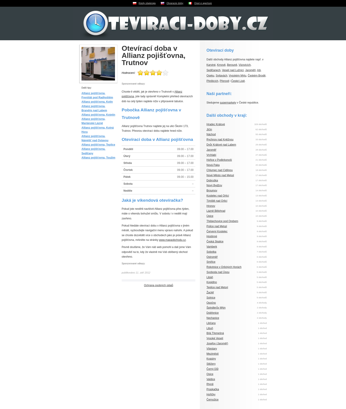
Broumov (211, 190)
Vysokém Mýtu (237, 75)
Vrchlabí (211, 155)
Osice (209, 374)
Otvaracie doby (175, 3)
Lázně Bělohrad (215, 210)
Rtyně (209, 384)
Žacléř (210, 292)
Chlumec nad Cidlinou (219, 170)
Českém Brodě (256, 75)
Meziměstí (212, 353)
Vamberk (211, 246)
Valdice (210, 379)
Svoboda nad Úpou (217, 272)
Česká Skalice (214, 241)
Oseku (210, 75)
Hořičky (210, 394)
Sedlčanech (213, 70)
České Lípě (238, 81)
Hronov (210, 206)
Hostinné (211, 236)
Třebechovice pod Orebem (222, 221)
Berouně (232, 64)
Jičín (209, 129)
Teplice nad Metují (217, 287)
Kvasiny (211, 358)
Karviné (211, 64)
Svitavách (221, 75)
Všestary (211, 348)
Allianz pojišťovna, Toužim (98, 157)
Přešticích (212, 81)
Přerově (224, 81)
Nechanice (212, 318)
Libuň (209, 328)
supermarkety (228, 102)
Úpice (209, 216)
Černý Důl (212, 369)
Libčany (211, 323)
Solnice (210, 297)
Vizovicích (245, 64)
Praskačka (212, 389)
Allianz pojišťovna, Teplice (98, 144)
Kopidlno (211, 282)
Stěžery (211, 363)
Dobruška (212, 180)
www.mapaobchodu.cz (172, 240)
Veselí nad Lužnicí (233, 70)
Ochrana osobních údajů (158, 285)
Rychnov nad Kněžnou (219, 139)
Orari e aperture (203, 3)
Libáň (209, 277)
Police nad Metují (216, 226)
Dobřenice (212, 312)
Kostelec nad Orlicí (217, 195)
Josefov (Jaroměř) (217, 343)
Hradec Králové (215, 124)
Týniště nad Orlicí (216, 200)
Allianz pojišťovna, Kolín (97, 101)
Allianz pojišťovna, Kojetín (98, 114)
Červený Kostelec (216, 231)
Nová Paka (213, 165)
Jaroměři (250, 70)
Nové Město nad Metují (220, 175)
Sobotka (211, 251)
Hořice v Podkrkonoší (219, 159)
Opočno (211, 302)
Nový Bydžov (214, 185)
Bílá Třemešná (215, 333)
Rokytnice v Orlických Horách (224, 267)
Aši (259, 70)
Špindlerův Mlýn (215, 307)
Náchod (211, 134)
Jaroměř (211, 149)
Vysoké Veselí (214, 338)
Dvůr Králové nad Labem (221, 144)
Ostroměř (212, 257)
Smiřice (210, 261)
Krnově (221, 64)
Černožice (212, 399)
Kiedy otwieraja (147, 3)
